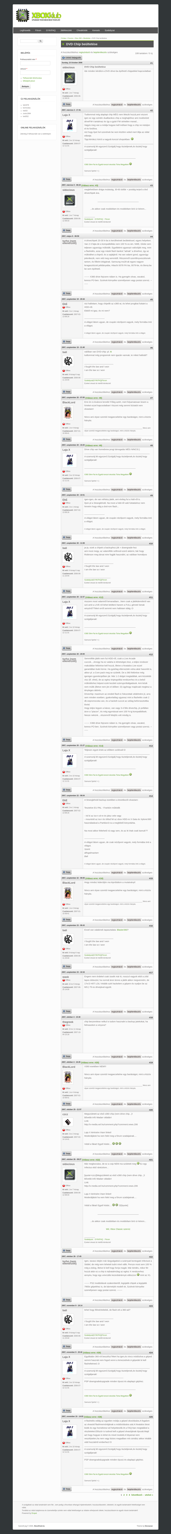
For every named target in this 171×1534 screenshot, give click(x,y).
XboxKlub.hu (39, 1526)
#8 (151, 445)
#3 (151, 185)
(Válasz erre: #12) (94, 597)
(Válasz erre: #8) (93, 398)
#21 (151, 1159)
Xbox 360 (78, 38)
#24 (151, 1352)
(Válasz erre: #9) (93, 445)
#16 (151, 925)
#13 (151, 746)
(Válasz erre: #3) (89, 185)
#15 (151, 878)
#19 (151, 1062)
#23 (151, 1306)
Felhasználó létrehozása (32, 78)
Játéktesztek (66, 30)
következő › (137, 1495)
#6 (151, 347)
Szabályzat (110, 30)
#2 (151, 110)
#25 (151, 1417)
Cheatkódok (82, 30)
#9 (151, 495)
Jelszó (23, 69)
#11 (151, 597)
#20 (151, 1110)
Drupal (34, 1513)
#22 (151, 1257)
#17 (151, 972)
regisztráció (84, 52)
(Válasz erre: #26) (92, 1352)
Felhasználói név (28, 59)
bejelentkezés (100, 52)
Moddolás (86, 38)
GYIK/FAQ (50, 30)
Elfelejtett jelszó (29, 81)
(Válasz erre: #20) (90, 1062)
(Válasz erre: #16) (94, 878)
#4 (151, 236)
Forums (70, 38)
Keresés (96, 30)
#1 (151, 63)
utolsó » (149, 1495)
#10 (151, 543)
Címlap (63, 38)
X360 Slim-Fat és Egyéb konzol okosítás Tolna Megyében (108, 165)
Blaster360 (122, 930)
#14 (151, 796)
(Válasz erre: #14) (94, 746)
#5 (151, 299)
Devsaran (149, 1526)
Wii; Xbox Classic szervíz (118, 1229)
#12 (151, 654)
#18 (151, 1017)
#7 (151, 398)
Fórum (38, 30)
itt (111, 351)
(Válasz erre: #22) (91, 1159)
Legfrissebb (25, 30)
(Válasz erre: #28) (93, 1417)
